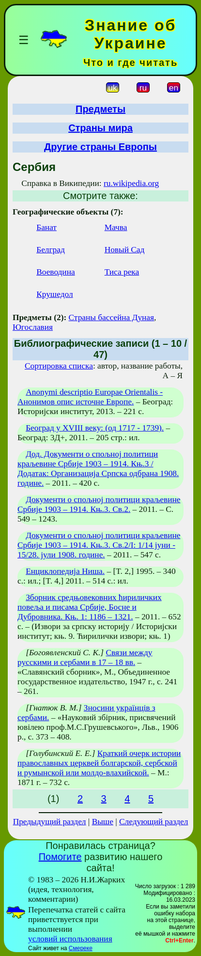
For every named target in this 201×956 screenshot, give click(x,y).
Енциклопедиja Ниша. (65, 571)
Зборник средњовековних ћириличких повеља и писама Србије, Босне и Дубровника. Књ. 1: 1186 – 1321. (89, 607)
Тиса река (122, 272)
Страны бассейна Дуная (112, 317)
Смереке (81, 948)
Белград (50, 249)
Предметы (100, 109)
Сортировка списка (59, 365)
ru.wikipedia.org (131, 183)
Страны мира (100, 128)
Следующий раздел (153, 821)
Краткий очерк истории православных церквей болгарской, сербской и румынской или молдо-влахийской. (99, 763)
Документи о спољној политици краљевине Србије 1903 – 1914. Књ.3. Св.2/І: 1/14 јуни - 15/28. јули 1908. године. (98, 545)
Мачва (116, 227)
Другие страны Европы (100, 146)
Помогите (60, 856)
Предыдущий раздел (49, 821)
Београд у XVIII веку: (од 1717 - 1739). (95, 427)
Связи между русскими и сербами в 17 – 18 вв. (84, 657)
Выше (102, 821)
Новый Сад (125, 249)
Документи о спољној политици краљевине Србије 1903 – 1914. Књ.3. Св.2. (98, 504)
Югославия (33, 327)
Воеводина (55, 272)
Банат (46, 227)
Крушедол (54, 294)
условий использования (70, 938)
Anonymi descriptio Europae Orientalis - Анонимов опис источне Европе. (90, 396)
